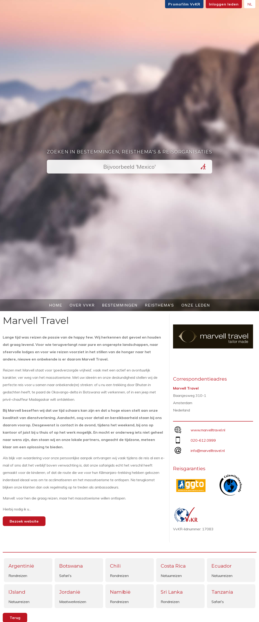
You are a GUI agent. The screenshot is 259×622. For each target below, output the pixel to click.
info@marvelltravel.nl (208, 450)
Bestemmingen (120, 305)
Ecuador (221, 566)
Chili (115, 566)
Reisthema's (159, 305)
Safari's (65, 575)
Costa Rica (173, 566)
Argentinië (21, 566)
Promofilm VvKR (184, 4)
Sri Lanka (172, 592)
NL (249, 4)
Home (55, 305)
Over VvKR (82, 305)
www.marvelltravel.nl (208, 430)
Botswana (71, 566)
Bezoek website (24, 521)
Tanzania (222, 592)
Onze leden (195, 305)
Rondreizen (17, 575)
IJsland (16, 592)
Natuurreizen (171, 575)
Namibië (120, 592)
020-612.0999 (203, 440)
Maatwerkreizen (72, 601)
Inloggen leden (224, 4)
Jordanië (69, 592)
